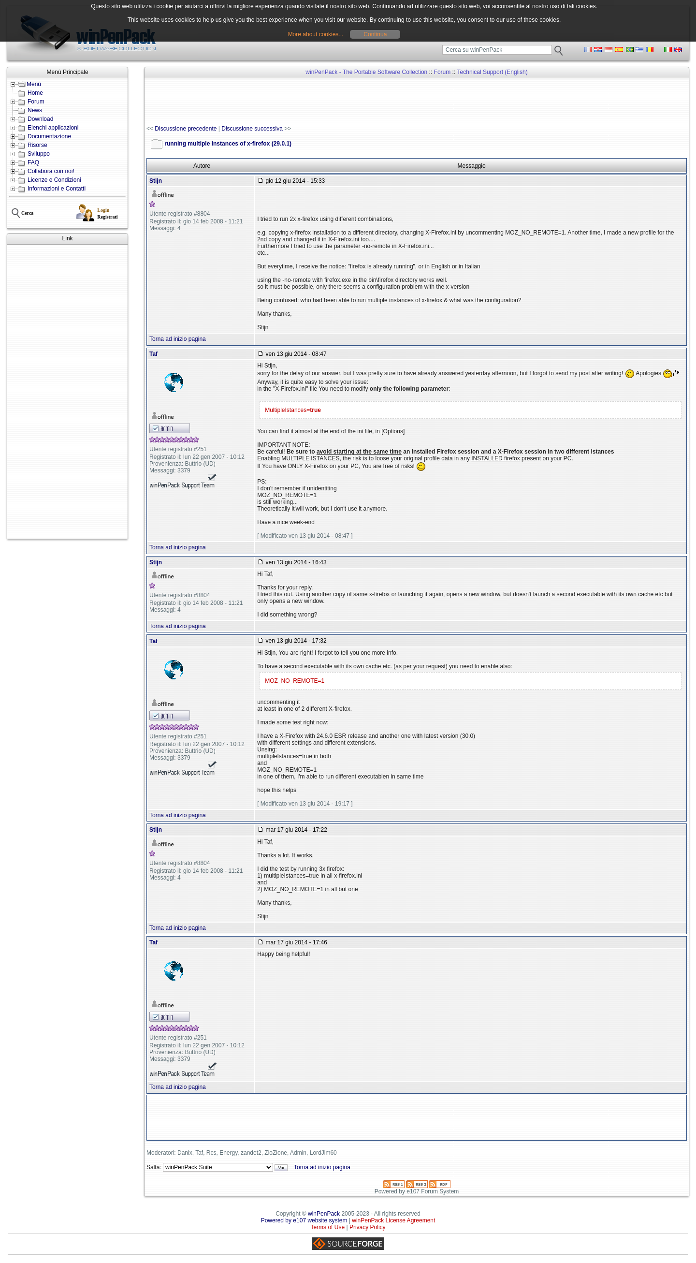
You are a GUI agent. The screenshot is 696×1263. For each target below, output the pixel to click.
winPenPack (324, 1213)
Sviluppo (39, 153)
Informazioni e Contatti (57, 188)
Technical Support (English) (492, 72)
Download (40, 119)
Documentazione (49, 136)
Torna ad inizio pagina (177, 339)
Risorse (37, 145)
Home (35, 92)
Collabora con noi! (51, 171)
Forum (36, 101)
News (35, 110)
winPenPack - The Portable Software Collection (366, 72)
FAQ (33, 162)
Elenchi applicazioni (53, 127)
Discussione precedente (186, 128)
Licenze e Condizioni (54, 179)
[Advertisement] (67, 392)
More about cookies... (316, 34)
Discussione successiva (252, 128)
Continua (375, 34)
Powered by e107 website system (304, 1220)
